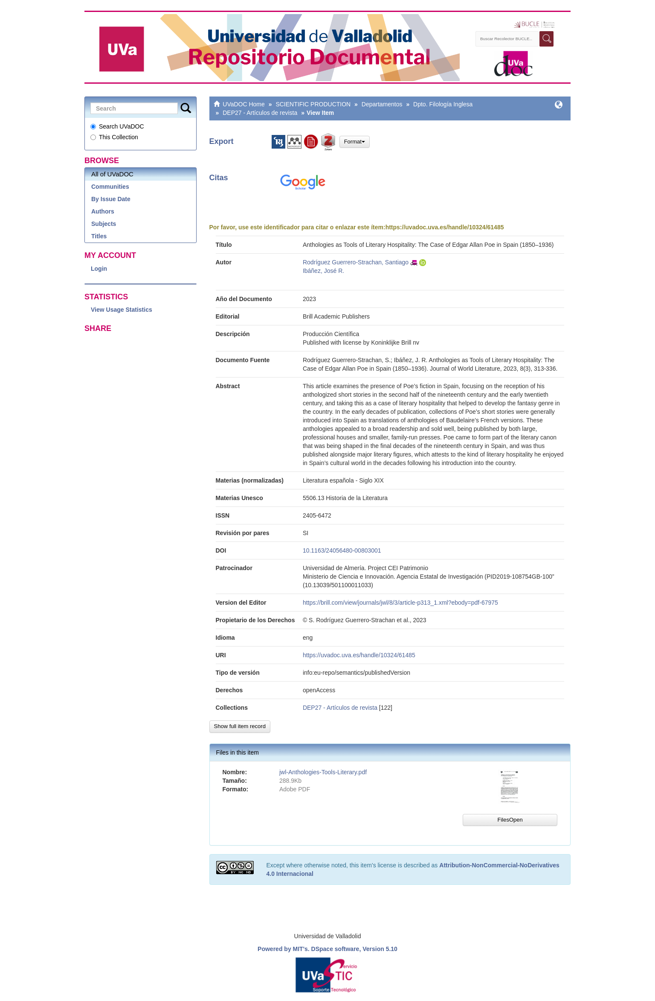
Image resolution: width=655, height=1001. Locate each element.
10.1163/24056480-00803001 (342, 550)
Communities (110, 186)
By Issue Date (110, 199)
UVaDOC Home (244, 104)
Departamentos (382, 104)
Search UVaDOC (117, 126)
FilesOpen (509, 820)
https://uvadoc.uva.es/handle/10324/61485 (444, 227)
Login (99, 268)
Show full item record (240, 726)
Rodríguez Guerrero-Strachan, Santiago (356, 262)
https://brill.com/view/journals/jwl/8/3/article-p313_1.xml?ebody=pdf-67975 (400, 602)
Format (354, 141)
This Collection (114, 137)
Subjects (103, 223)
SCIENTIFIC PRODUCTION (313, 104)
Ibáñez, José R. (323, 270)
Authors (102, 211)
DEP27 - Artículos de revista (260, 112)
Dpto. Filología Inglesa (442, 104)
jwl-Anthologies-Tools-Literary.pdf (323, 772)
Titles (99, 236)
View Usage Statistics (121, 309)
